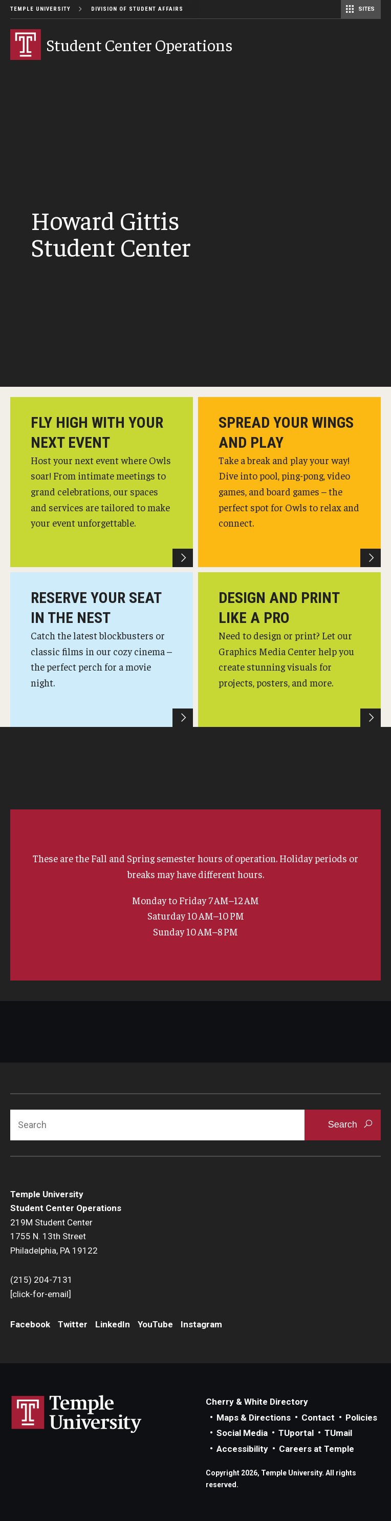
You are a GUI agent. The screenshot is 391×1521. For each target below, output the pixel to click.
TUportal (296, 1433)
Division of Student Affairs (137, 9)
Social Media (242, 1433)
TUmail (338, 1433)
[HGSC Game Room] (289, 482)
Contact (318, 1417)
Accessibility (242, 1449)
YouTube (155, 1324)
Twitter (73, 1324)
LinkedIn (112, 1324)
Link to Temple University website (76, 1414)
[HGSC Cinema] (101, 649)
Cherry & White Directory (257, 1402)
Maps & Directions (253, 1417)
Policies (361, 1417)
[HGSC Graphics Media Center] (289, 649)
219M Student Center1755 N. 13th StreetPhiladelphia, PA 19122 (54, 1236)
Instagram (201, 1324)
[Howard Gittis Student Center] (101, 482)
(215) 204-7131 (41, 1280)
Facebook (30, 1324)
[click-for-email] (40, 1294)
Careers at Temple (316, 1449)
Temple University (40, 9)
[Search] (157, 1125)
